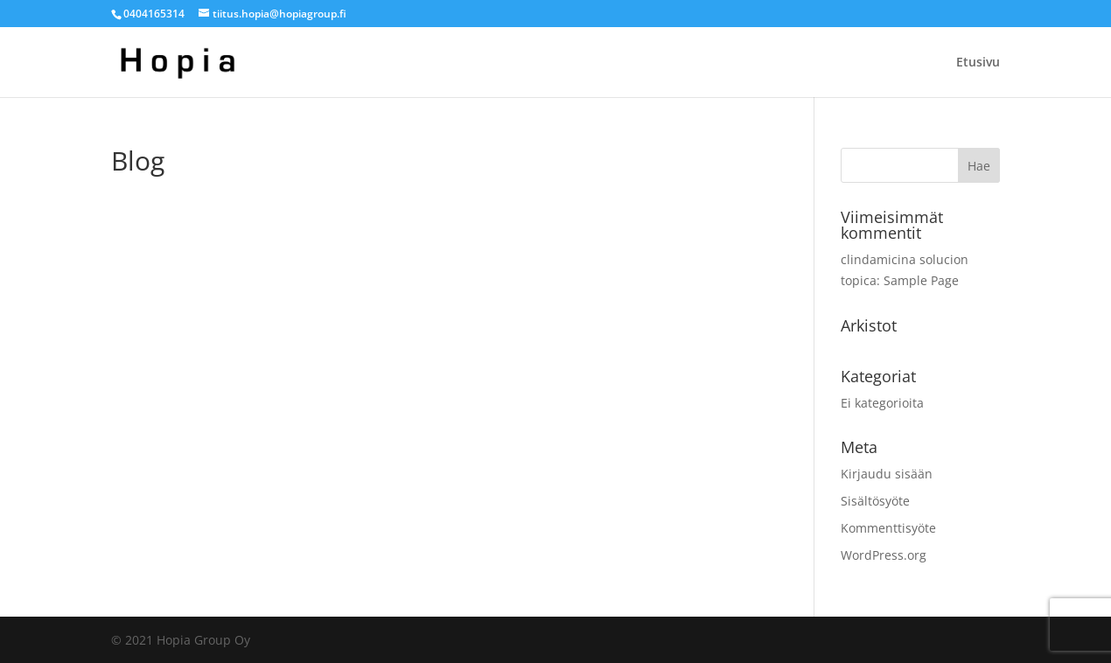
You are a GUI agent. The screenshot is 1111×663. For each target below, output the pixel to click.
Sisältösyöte (875, 500)
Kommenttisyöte (888, 528)
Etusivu (978, 63)
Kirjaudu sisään (887, 473)
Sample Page (921, 280)
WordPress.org (883, 555)
